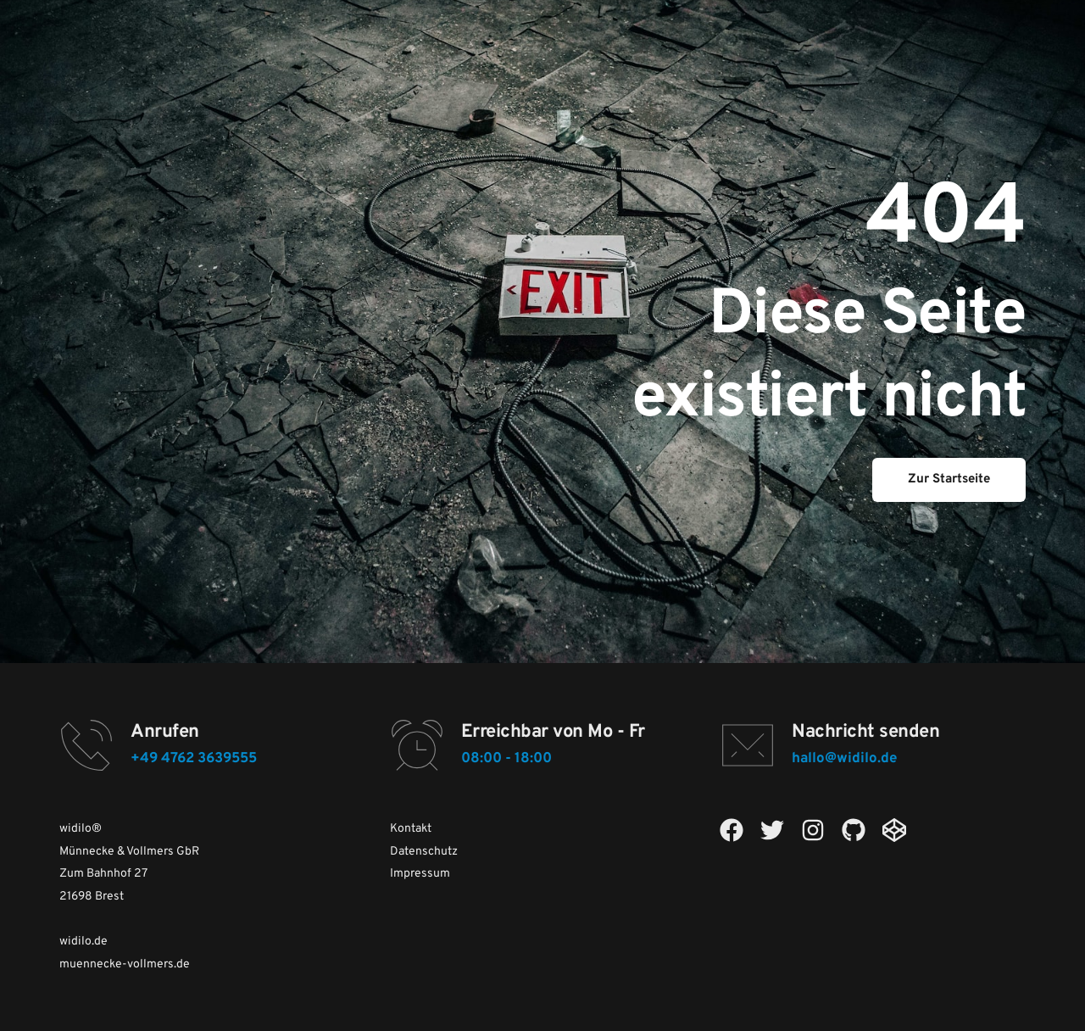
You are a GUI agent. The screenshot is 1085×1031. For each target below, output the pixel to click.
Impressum (420, 874)
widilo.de (83, 941)
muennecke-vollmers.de (124, 964)
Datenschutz (424, 851)
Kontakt (410, 829)
